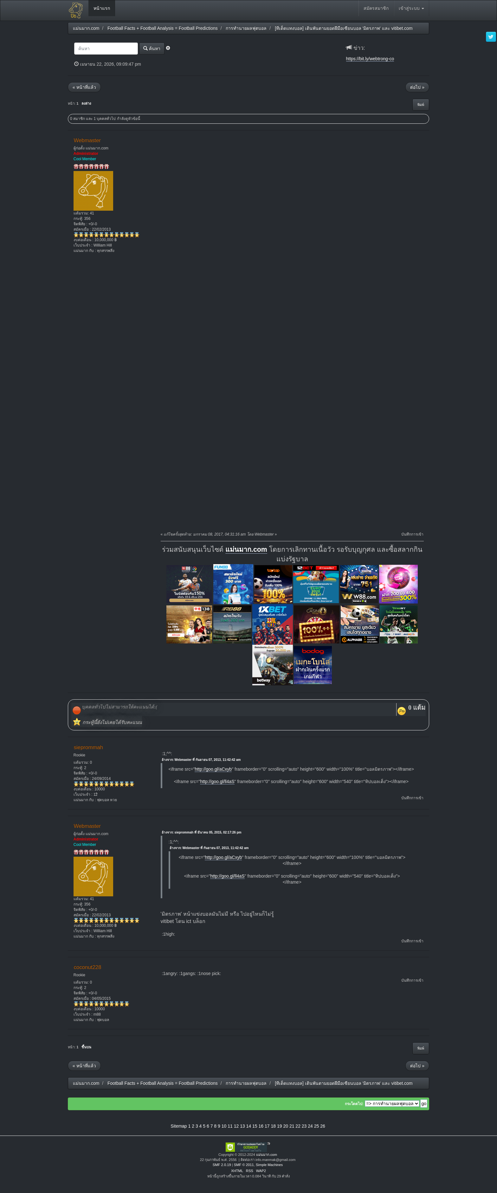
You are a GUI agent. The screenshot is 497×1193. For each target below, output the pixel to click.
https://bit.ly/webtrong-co (370, 58)
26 (322, 1126)
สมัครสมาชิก (376, 8)
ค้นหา (151, 48)
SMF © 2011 (244, 1165)
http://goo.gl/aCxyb (213, 769)
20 (285, 1126)
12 (236, 1126)
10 (224, 1126)
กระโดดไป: (354, 1104)
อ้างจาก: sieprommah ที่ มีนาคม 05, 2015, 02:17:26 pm (202, 832)
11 (230, 1126)
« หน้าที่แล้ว (84, 87)
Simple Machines (269, 1165)
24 (310, 1126)
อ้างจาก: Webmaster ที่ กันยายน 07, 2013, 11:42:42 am (201, 759)
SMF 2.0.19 (222, 1165)
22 (297, 1126)
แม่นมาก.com (246, 549)
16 (261, 1126)
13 (242, 1126)
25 (316, 1126)
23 (304, 1126)
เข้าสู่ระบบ (411, 8)
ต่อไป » (417, 87)
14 (248, 1126)
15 (254, 1126)
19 (279, 1126)
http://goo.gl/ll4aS (217, 781)
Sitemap (179, 1126)
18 (273, 1126)
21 (291, 1126)
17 (267, 1126)
